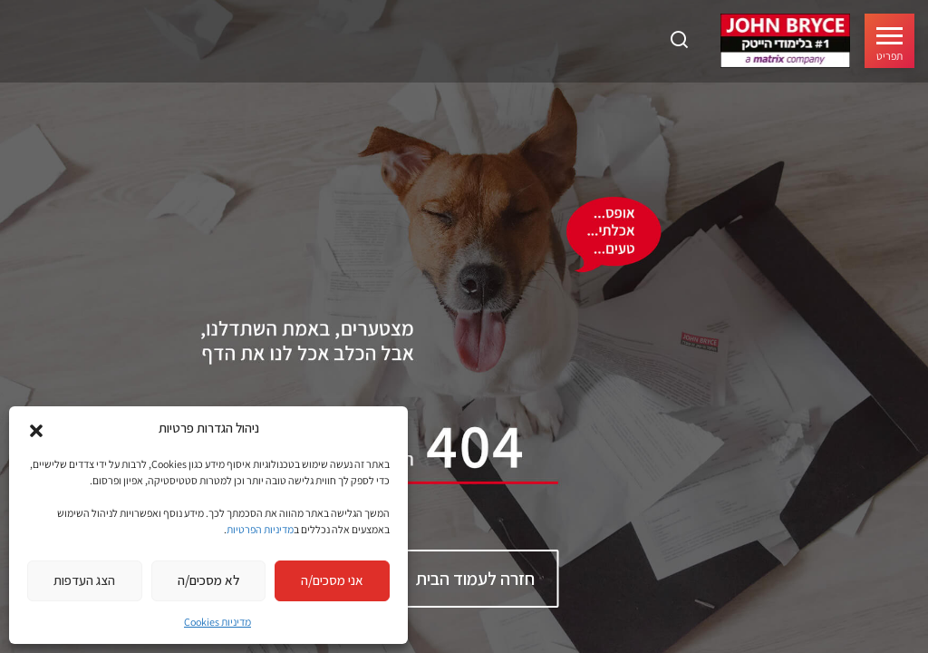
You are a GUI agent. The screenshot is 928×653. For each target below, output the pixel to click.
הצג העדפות (84, 580)
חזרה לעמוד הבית (475, 578)
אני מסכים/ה (332, 580)
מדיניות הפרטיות (260, 529)
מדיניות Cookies (217, 622)
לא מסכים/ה (208, 580)
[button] (36, 429)
